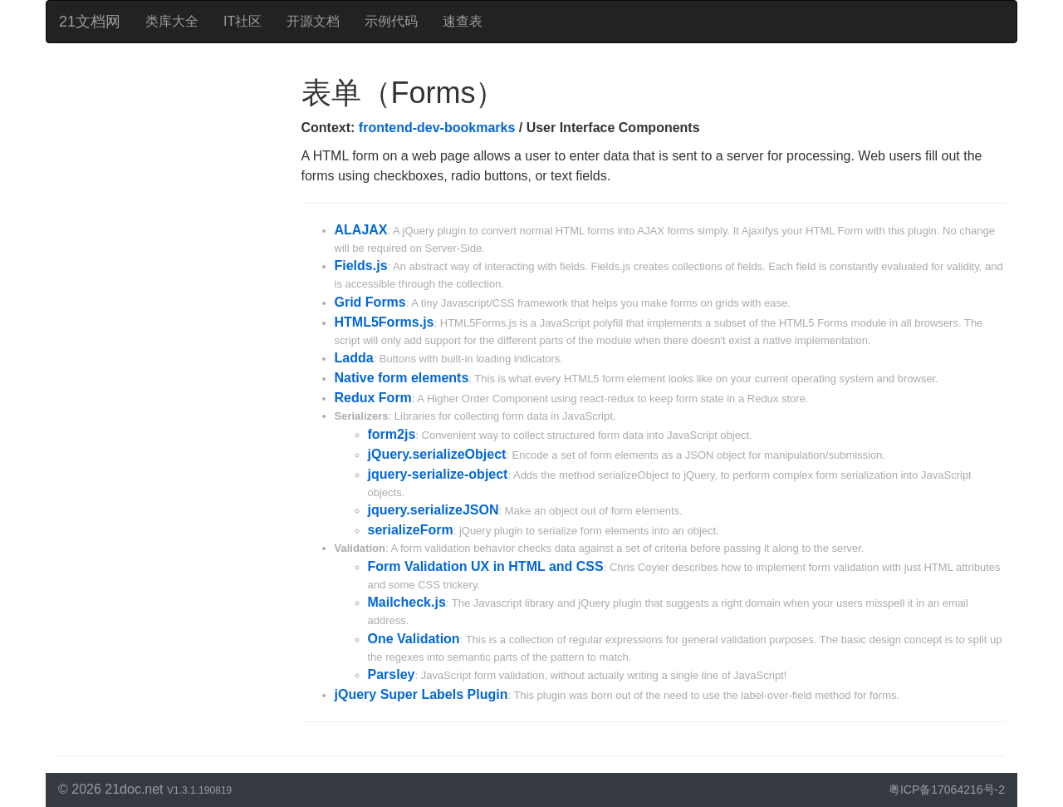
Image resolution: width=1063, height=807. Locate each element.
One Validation (414, 639)
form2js (392, 434)
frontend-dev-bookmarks (437, 128)
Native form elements (402, 378)
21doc (123, 789)
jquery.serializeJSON (433, 510)
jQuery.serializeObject (437, 454)
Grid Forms (370, 302)
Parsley (391, 674)
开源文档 (313, 21)
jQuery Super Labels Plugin (421, 694)
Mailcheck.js (407, 602)
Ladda (354, 358)
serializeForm (410, 530)
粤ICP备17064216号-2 (947, 789)
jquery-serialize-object (438, 474)
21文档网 (89, 21)
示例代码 (391, 21)
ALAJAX (361, 230)
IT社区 (242, 21)
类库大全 (171, 21)
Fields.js (361, 265)
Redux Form (373, 398)
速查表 (463, 21)
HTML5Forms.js (384, 322)
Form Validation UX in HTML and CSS (486, 566)
